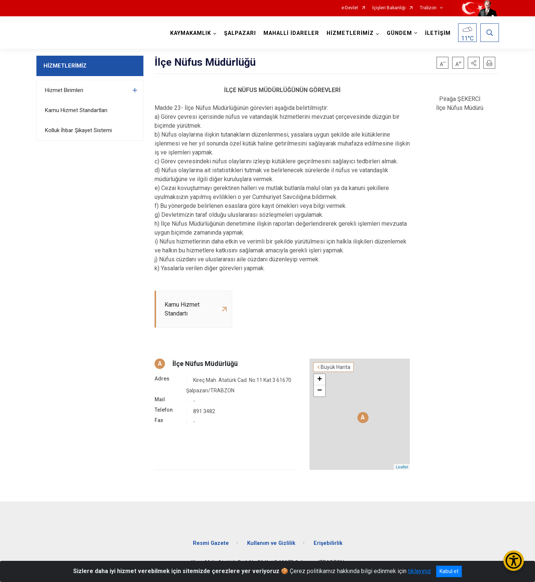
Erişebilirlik (328, 543)
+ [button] (319, 379)
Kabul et (449, 571)
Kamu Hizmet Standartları (76, 110)
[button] (474, 63)
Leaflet (402, 467)
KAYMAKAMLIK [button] (190, 33)
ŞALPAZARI (240, 33)
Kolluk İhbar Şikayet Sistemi (78, 130)
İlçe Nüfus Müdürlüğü (205, 363)
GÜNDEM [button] (399, 33)
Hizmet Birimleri (64, 90)
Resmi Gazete (211, 543)
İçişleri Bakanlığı (389, 8)
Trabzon (428, 8)
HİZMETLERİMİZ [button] (350, 33)
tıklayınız (419, 571)
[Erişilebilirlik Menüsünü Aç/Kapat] (513, 560)
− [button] (319, 390)
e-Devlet (349, 8)
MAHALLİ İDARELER (291, 33)
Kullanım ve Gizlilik (271, 543)
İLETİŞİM (438, 33)
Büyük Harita (335, 367)
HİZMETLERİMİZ (65, 65)
